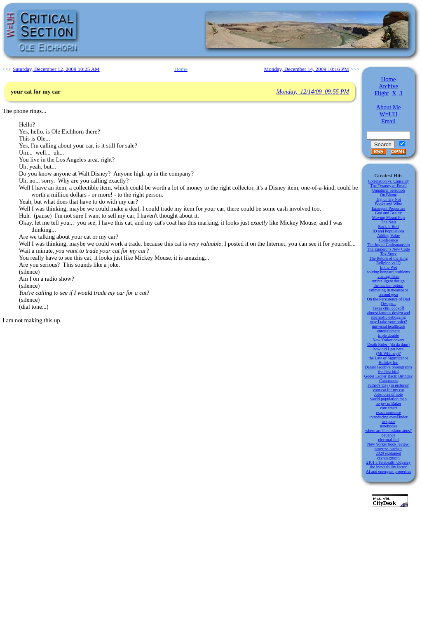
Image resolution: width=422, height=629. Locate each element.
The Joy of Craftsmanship (388, 244)
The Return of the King (388, 258)
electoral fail (388, 439)
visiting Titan (388, 276)
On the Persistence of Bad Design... (388, 301)
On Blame (388, 194)
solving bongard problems (388, 272)
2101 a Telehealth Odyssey (388, 462)
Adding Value (388, 235)
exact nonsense (388, 412)
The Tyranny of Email (388, 185)
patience (388, 435)
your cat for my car (388, 389)
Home (388, 79)
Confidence (388, 240)
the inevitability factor (388, 467)
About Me (388, 107)
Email (388, 121)
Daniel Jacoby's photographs (388, 367)
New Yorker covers (388, 340)
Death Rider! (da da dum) (388, 344)
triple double (388, 335)
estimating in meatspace (388, 290)
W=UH (388, 114)
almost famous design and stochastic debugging (388, 314)
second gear (388, 294)
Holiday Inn (388, 362)
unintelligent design (388, 281)
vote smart (388, 408)
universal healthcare (388, 326)
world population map (388, 399)
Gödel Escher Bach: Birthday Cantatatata (388, 378)
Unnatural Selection (388, 190)
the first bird (388, 371)
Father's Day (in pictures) (389, 385)
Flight (382, 93)
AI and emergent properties (388, 471)
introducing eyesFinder (388, 417)
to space (388, 421)
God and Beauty (388, 213)
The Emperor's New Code (388, 249)
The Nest (388, 222)
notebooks (388, 426)
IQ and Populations (388, 231)
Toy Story (388, 253)
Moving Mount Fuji (388, 217)
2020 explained (388, 453)
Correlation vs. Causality (388, 181)
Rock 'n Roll (388, 226)
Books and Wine (388, 204)
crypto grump (388, 457)
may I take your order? (388, 321)
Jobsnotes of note (388, 394)
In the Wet (388, 267)
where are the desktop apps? (388, 430)
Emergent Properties (389, 208)
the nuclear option (388, 285)
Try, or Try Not (388, 199)
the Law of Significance (388, 358)
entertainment (388, 331)
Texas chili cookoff (388, 308)
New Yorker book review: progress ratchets (388, 446)
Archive (388, 86)
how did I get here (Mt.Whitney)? (388, 351)
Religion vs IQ (388, 263)
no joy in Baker (388, 403)
